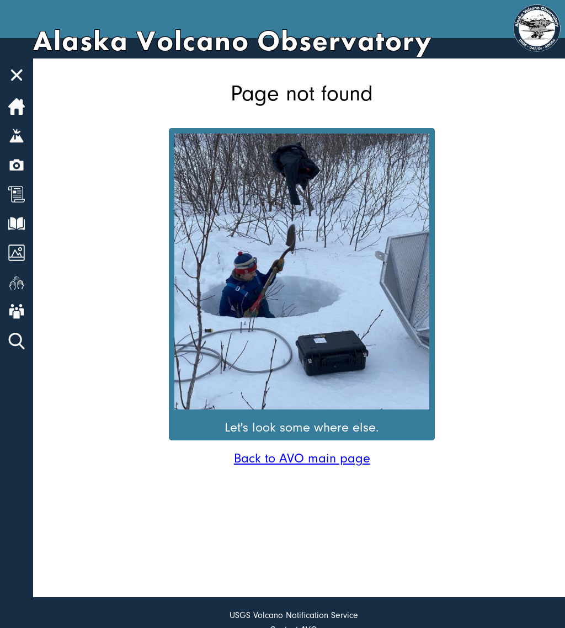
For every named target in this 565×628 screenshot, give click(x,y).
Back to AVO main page (302, 458)
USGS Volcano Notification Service (294, 615)
